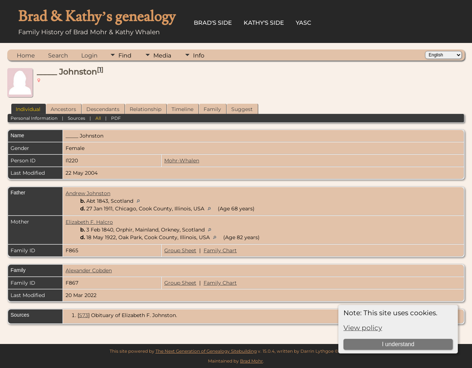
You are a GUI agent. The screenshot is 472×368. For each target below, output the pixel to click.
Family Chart (220, 250)
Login (89, 55)
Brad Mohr (251, 361)
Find (124, 55)
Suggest (242, 109)
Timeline (182, 109)
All (98, 118)
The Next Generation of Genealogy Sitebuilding (206, 351)
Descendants (102, 109)
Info (198, 55)
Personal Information (34, 118)
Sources (76, 118)
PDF (116, 118)
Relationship (145, 109)
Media (162, 55)
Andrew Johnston (88, 193)
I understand (398, 344)
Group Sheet (180, 250)
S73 (83, 315)
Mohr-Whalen (181, 160)
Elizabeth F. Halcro (89, 222)
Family (212, 109)
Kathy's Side (264, 22)
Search (58, 55)
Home (26, 55)
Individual (28, 109)
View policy (362, 328)
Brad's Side (213, 22)
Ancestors (63, 109)
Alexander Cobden (89, 270)
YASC (303, 22)
